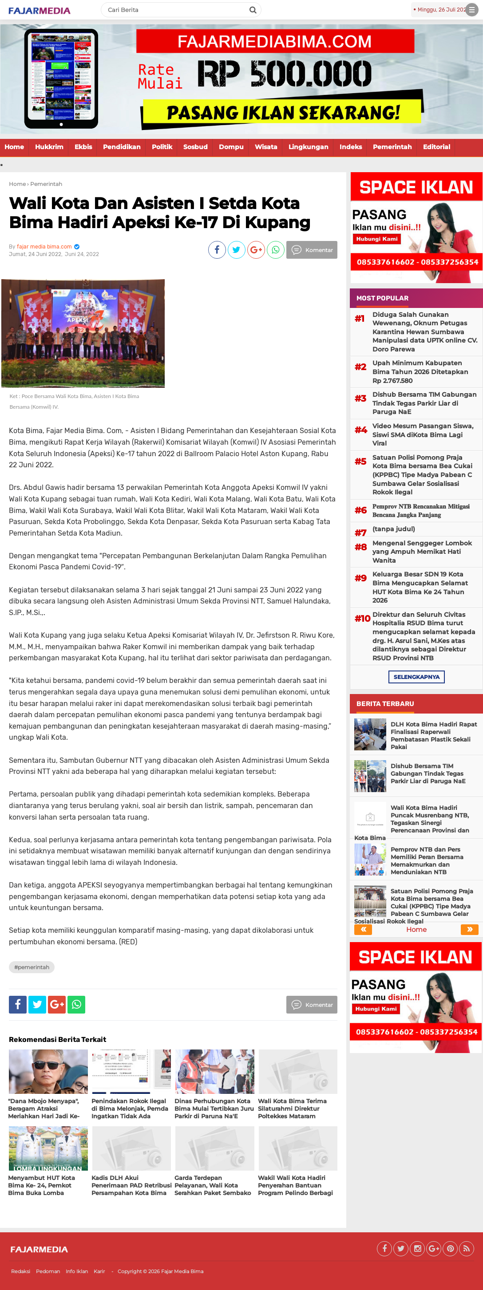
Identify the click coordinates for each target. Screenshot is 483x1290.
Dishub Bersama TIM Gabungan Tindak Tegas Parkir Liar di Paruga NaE (424, 403)
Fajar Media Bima (182, 1271)
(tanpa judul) (393, 529)
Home (14, 147)
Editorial (436, 147)
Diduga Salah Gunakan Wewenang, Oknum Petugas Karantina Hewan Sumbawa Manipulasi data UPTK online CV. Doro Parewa (424, 332)
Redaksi (20, 1271)
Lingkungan (309, 147)
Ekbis (83, 147)
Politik (162, 147)
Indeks (351, 147)
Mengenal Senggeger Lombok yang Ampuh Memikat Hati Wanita (422, 551)
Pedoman (48, 1271)
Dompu (231, 147)
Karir (99, 1271)
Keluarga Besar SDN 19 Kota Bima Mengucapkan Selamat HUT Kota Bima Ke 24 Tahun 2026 (420, 587)
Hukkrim (49, 147)
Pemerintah (392, 147)
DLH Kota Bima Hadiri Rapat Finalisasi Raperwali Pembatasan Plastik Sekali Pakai (434, 735)
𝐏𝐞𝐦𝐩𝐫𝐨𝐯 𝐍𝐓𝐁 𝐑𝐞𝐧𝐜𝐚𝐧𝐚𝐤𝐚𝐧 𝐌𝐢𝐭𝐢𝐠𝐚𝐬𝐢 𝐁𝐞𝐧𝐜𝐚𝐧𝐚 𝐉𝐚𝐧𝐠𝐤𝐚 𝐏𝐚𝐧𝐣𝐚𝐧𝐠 (421, 510)
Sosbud (195, 147)
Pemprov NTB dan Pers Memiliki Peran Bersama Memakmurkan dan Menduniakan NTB (427, 861)
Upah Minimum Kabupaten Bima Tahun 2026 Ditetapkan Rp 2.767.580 (420, 371)
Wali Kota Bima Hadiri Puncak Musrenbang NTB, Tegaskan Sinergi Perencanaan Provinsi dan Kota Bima (411, 822)
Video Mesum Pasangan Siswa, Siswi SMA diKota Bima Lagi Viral (422, 434)
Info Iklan (77, 1271)
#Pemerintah (31, 967)
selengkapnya (416, 677)
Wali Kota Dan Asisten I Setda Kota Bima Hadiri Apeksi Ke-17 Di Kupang (159, 212)
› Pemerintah (44, 184)
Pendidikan (122, 147)
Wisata (266, 147)
